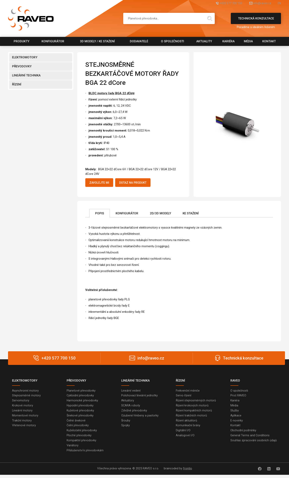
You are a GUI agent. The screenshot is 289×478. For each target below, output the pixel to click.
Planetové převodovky (81, 391)
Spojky (125, 428)
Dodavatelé (139, 41)
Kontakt (269, 41)
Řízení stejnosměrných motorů (196, 402)
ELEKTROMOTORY (24, 57)
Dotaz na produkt (138, 183)
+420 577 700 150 (221, 3)
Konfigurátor (53, 41)
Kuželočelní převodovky (82, 433)
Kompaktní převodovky (82, 444)
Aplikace (235, 417)
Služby (234, 412)
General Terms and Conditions (250, 438)
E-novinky (236, 423)
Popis (99, 214)
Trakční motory (22, 423)
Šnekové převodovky (80, 417)
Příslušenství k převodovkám (85, 454)
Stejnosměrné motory (26, 397)
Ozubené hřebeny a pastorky (140, 417)
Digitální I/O (183, 433)
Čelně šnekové (76, 423)
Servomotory (20, 402)
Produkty (21, 41)
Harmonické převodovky (82, 402)
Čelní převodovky (78, 428)
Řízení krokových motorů (192, 407)
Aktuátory (127, 402)
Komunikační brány (188, 428)
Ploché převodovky (79, 438)
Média (248, 41)
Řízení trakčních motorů (191, 417)
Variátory (73, 449)
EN (279, 3)
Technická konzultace (256, 20)
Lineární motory (22, 412)
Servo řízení (183, 397)
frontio (187, 472)
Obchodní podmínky (243, 433)
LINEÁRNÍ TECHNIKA (26, 75)
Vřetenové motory (24, 428)
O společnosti (172, 41)
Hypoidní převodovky (80, 407)
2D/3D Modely (160, 214)
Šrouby (125, 423)
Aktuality (204, 41)
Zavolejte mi (101, 183)
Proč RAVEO (238, 397)
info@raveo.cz (257, 3)
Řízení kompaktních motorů (194, 412)
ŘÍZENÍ (16, 84)
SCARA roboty (130, 407)
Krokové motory (22, 407)
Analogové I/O (185, 438)
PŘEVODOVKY (22, 66)
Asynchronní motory (25, 391)
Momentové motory (25, 417)
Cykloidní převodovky (80, 397)
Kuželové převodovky (80, 412)
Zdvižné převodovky (134, 412)
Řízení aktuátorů (186, 423)
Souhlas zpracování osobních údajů (253, 444)
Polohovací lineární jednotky (139, 397)
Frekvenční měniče (188, 391)
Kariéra (228, 41)
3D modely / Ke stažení (97, 41)
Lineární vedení (131, 391)
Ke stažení (191, 214)
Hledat (209, 18)
